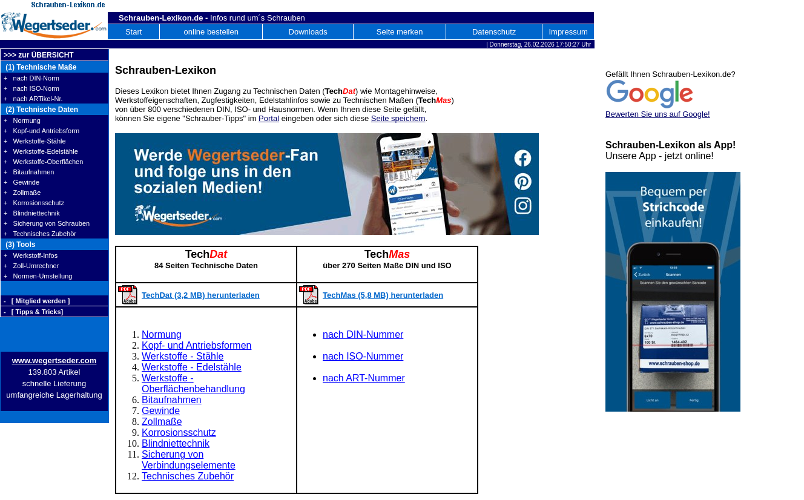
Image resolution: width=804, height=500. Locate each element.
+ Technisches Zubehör (40, 233)
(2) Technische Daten (41, 109)
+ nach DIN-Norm (31, 78)
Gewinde (161, 411)
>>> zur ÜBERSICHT (39, 55)
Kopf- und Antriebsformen (196, 345)
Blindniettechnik (175, 443)
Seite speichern (398, 118)
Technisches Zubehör (188, 476)
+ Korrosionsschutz (34, 202)
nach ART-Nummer (364, 378)
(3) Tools (19, 244)
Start (133, 31)
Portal (269, 118)
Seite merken (400, 31)
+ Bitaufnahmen (29, 172)
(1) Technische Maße (40, 67)
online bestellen (211, 31)
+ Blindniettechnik (32, 213)
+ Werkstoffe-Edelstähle (41, 151)
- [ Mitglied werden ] (37, 300)
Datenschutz (494, 31)
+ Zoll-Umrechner (31, 265)
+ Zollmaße (22, 192)
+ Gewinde (21, 182)
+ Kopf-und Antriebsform (41, 130)
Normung (162, 334)
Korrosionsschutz (179, 432)
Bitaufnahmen (172, 400)
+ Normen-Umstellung (38, 276)
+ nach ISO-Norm (31, 88)
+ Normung (22, 120)
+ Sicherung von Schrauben (47, 223)
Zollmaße (162, 421)
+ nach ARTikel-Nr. (33, 98)
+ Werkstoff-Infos (31, 255)
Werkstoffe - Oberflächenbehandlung (193, 383)
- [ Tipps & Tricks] (33, 311)
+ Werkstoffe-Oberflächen (43, 161)
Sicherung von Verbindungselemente (189, 459)
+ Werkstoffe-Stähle (35, 141)
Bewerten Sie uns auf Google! (657, 114)
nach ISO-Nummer (363, 356)
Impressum (568, 31)
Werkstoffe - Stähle (182, 356)
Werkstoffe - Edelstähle (192, 367)
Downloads (308, 31)
